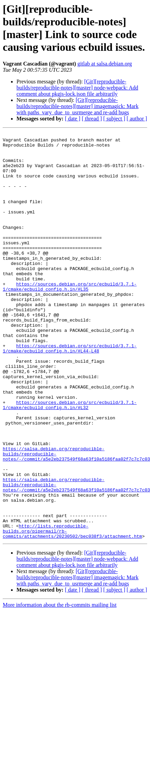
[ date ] (72, 118)
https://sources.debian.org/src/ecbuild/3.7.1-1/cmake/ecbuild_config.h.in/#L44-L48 (70, 392)
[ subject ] (114, 118)
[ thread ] (92, 118)
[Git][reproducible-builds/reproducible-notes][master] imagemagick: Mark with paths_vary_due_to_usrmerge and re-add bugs (77, 106)
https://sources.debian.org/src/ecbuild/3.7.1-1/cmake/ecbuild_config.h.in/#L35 (70, 318)
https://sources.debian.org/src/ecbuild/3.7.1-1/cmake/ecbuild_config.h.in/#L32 (70, 460)
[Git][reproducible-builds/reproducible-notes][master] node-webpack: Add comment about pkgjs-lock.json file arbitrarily (77, 88)
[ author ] (137, 118)
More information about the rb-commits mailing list (60, 686)
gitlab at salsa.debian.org (104, 64)
